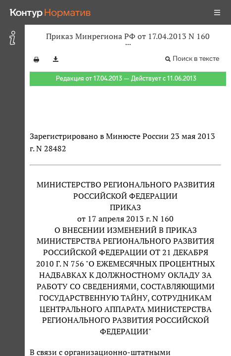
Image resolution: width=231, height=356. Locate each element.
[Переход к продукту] (50, 12)
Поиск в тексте (196, 58)
